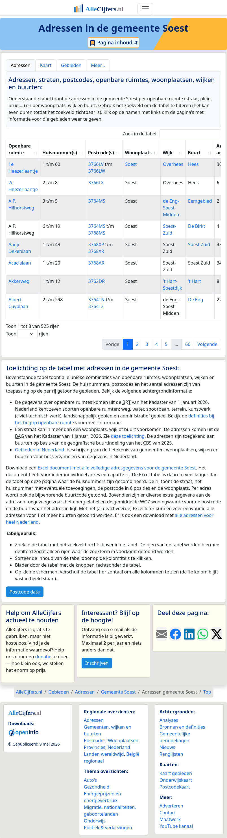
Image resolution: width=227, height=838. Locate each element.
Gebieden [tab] (71, 65)
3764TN (96, 299)
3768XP (96, 244)
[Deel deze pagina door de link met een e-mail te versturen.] (161, 634)
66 (187, 344)
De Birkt (196, 226)
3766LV (96, 164)
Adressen (94, 720)
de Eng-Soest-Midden (171, 208)
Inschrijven (96, 663)
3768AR (96, 263)
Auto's (90, 780)
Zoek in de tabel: (172, 133)
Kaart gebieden (176, 773)
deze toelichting (128, 436)
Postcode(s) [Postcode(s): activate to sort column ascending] (101, 153)
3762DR (96, 281)
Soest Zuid (199, 244)
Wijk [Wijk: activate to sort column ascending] (168, 153)
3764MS (96, 201)
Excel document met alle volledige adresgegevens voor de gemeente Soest (117, 468)
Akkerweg (18, 281)
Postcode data (25, 592)
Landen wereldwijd (104, 754)
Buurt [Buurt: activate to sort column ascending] (194, 153)
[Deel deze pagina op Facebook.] (175, 634)
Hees (193, 164)
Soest (131, 164)
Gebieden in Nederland (39, 450)
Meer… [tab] (98, 65)
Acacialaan (19, 263)
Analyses (169, 720)
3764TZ (96, 306)
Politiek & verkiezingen (108, 827)
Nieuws (167, 747)
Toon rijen (27, 334)
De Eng (195, 299)
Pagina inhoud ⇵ (113, 42)
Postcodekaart (175, 787)
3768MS (96, 233)
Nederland (119, 747)
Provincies (94, 747)
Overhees (173, 164)
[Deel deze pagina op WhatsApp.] (202, 634)
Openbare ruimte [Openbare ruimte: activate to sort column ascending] (19, 149)
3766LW (96, 171)
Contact (168, 812)
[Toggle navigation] (145, 8)
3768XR (96, 251)
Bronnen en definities (182, 727)
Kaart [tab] (45, 65)
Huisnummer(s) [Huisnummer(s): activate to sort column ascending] (59, 153)
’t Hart (194, 281)
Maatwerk (170, 819)
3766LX (96, 182)
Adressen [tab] (20, 65)
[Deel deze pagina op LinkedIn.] (189, 634)
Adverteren (171, 806)
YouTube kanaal (176, 826)
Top (207, 692)
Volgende (207, 344)
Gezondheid (96, 787)
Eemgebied (200, 201)
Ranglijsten (171, 754)
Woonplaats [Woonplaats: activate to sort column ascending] (138, 153)
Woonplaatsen (123, 740)
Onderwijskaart (176, 780)
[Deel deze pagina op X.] (216, 634)
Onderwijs (94, 821)
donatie (43, 656)
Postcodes (95, 740)
